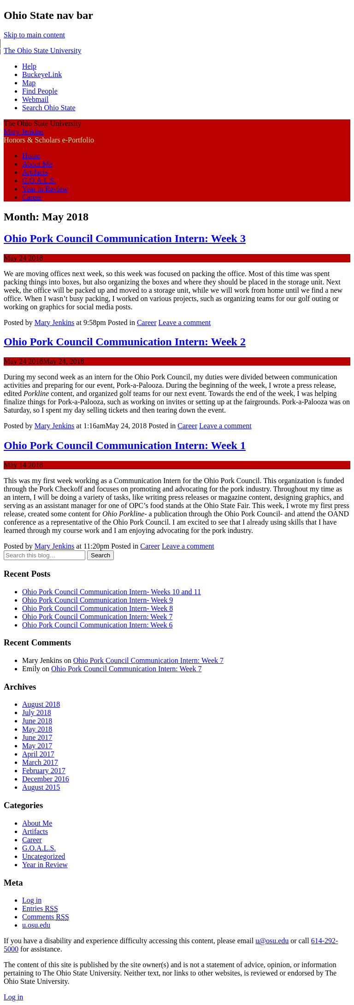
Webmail (35, 99)
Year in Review (45, 189)
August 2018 (41, 704)
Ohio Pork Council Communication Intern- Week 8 (97, 608)
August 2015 (41, 787)
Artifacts (35, 172)
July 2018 (36, 712)
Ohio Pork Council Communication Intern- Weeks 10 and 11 (111, 592)
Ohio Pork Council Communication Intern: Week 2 (125, 342)
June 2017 (37, 737)
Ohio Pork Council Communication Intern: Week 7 (97, 617)
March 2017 (40, 762)
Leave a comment (185, 322)
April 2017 (38, 754)
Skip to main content (34, 35)
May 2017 (37, 746)
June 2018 (37, 721)
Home (31, 156)
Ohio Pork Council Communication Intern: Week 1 (125, 445)
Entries (40, 908)
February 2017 (43, 770)
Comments (45, 917)
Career (32, 197)
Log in (31, 900)
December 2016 (45, 779)
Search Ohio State (49, 108)
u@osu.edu (272, 941)
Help (29, 66)
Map (28, 83)
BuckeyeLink (42, 74)
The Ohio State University (42, 50)
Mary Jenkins (24, 132)
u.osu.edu (36, 925)
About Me (37, 164)
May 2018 (37, 729)
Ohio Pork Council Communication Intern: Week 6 (97, 625)
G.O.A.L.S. (39, 180)
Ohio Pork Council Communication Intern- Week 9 (97, 600)
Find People (40, 91)
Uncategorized (43, 856)
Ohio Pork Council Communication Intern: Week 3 (125, 238)
